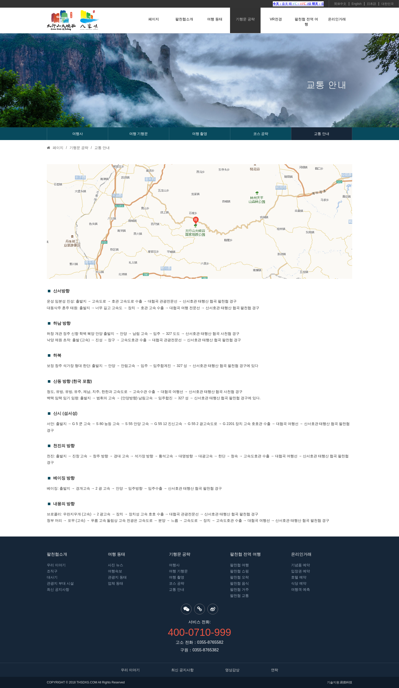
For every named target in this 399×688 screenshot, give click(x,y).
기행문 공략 (245, 19)
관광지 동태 (117, 577)
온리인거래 (337, 19)
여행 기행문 (138, 134)
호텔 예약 (298, 577)
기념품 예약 (300, 565)
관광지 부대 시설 (60, 583)
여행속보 (115, 571)
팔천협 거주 (239, 589)
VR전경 (276, 19)
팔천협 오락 (239, 577)
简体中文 (340, 4)
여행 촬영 (199, 134)
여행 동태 (214, 19)
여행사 (77, 134)
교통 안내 (321, 134)
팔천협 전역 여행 (306, 21)
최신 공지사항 (58, 589)
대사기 (52, 577)
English (357, 4)
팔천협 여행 (239, 565)
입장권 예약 (300, 571)
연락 (274, 670)
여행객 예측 (300, 589)
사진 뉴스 (115, 565)
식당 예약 (298, 583)
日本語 (371, 4)
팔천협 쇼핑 (239, 571)
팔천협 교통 (239, 596)
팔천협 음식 (239, 583)
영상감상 (232, 670)
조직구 (52, 571)
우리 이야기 (56, 565)
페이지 (153, 19)
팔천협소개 (184, 19)
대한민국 (387, 4)
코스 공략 (260, 134)
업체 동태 (115, 583)
